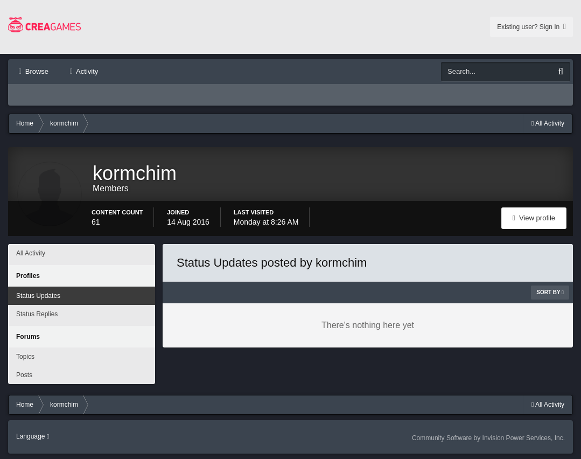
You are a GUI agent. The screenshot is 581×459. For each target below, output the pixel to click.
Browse (35, 71)
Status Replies (37, 314)
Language (32, 436)
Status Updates (38, 296)
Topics (25, 356)
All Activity (30, 253)
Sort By (550, 292)
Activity (86, 71)
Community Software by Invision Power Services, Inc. (488, 438)
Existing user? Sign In (531, 27)
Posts (24, 375)
